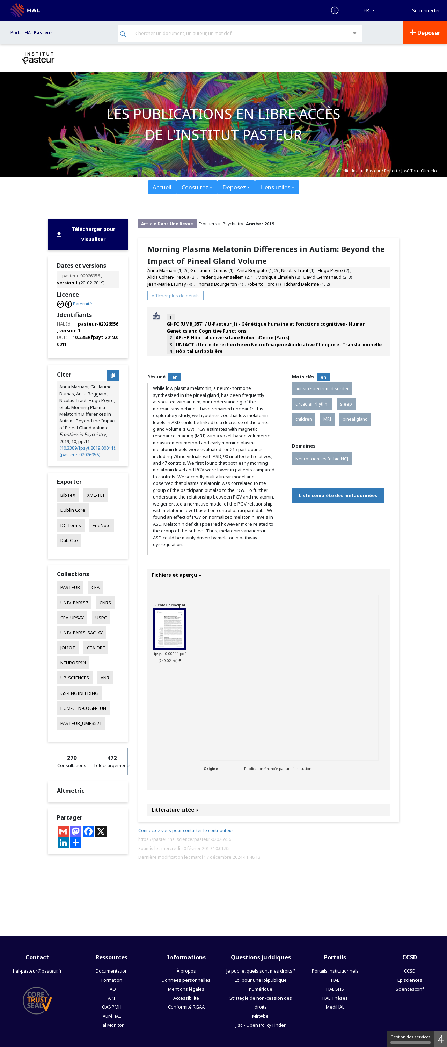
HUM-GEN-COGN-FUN (83, 708)
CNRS (105, 602)
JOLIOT (67, 647)
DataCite (69, 540)
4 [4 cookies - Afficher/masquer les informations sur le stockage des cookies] (441, 1039)
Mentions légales (186, 988)
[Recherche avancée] (354, 33)
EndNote (102, 525)
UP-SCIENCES (74, 677)
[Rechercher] (123, 34)
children (303, 418)
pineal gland (355, 418)
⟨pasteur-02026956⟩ (80, 454)
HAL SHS (335, 988)
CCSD (410, 970)
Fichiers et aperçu (176, 574)
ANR (105, 677)
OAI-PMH (112, 1006)
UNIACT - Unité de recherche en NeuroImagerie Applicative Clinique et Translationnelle (279, 344)
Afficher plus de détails (176, 295)
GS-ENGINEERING (79, 692)
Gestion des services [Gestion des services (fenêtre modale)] (410, 1039)
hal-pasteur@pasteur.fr (37, 970)
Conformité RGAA (186, 1006)
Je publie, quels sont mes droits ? (260, 970)
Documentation (112, 970)
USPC (101, 617)
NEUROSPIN (73, 662)
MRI (327, 418)
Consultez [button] (195, 187)
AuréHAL (112, 1015)
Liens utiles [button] (275, 187)
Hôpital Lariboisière (199, 351)
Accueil (162, 187)
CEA (95, 587)
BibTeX (67, 495)
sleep (346, 403)
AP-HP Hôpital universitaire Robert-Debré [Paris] (233, 337)
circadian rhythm (312, 403)
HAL (335, 979)
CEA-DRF (96, 647)
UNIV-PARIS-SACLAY (81, 632)
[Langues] (369, 10)
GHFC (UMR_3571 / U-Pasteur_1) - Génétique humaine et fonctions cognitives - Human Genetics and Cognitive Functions (266, 326)
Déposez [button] (234, 187)
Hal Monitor (112, 1024)
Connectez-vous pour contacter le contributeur (185, 830)
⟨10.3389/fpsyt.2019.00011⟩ (87, 447)
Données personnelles (186, 979)
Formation (111, 979)
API (111, 997)
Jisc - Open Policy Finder (261, 1024)
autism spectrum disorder (322, 388)
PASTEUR (70, 587)
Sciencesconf (410, 988)
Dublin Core (72, 510)
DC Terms (70, 525)
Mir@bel (261, 1015)
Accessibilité (186, 997)
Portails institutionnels (335, 970)
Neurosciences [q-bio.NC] (321, 458)
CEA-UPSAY (72, 617)
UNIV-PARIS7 (74, 602)
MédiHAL (335, 1006)
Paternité (82, 303)
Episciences (409, 979)
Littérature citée (175, 809)
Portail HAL (31, 32)
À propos (186, 970)
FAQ (112, 988)
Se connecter (426, 10)
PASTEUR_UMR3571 (81, 723)
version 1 (67, 282)
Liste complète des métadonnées (338, 495)
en (175, 376)
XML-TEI (95, 495)
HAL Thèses (335, 997)
